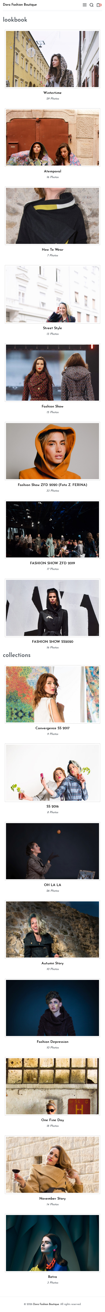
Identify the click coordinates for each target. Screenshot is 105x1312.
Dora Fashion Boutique (20, 4)
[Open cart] (99, 5)
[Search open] (92, 5)
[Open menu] (85, 4)
